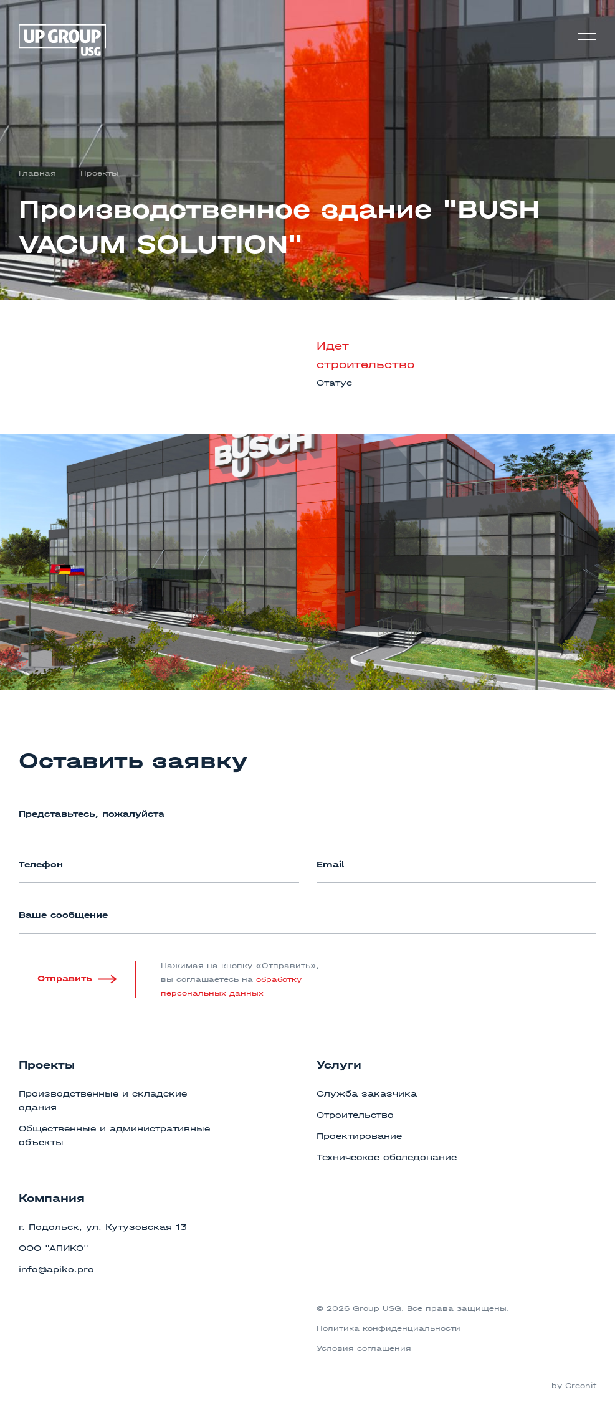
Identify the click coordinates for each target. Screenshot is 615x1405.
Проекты (99, 173)
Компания (52, 1198)
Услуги (339, 1065)
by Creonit (573, 1385)
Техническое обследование (387, 1157)
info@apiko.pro (56, 1269)
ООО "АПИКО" (53, 1248)
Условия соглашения (364, 1348)
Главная (39, 173)
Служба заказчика (367, 1093)
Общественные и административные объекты (114, 1135)
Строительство (355, 1115)
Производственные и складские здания (103, 1100)
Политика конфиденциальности (388, 1328)
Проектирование (359, 1136)
